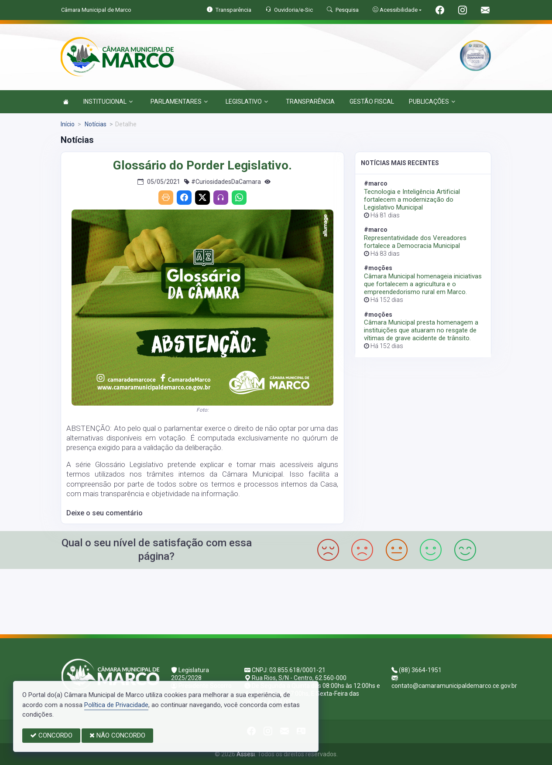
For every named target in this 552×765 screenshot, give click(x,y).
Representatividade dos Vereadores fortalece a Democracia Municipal (415, 242)
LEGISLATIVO (247, 101)
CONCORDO (51, 735)
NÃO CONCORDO (117, 735)
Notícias (94, 124)
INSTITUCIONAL (108, 101)
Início (68, 124)
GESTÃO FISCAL (372, 101)
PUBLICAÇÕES (432, 101)
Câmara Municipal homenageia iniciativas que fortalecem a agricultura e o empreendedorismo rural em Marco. (423, 284)
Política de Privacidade (116, 705)
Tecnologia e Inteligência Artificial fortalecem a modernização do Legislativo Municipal (412, 199)
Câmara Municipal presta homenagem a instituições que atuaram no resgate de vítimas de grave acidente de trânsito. (421, 330)
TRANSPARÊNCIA (310, 101)
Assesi (246, 754)
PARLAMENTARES (179, 101)
